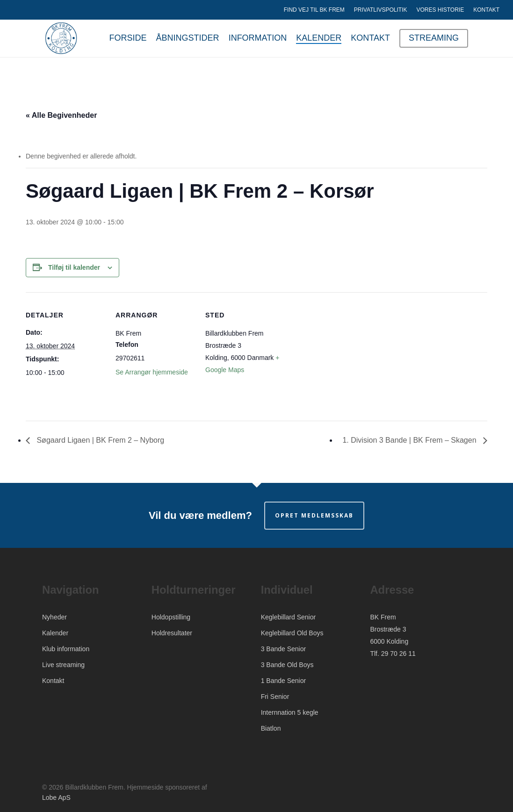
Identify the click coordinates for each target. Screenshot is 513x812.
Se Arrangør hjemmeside (152, 372)
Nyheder (54, 617)
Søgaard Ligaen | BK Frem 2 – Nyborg (99, 440)
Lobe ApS (56, 797)
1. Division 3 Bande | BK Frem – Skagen (410, 440)
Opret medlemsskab (314, 515)
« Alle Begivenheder (61, 115)
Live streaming (63, 664)
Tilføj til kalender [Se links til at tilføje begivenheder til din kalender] (74, 267)
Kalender (55, 633)
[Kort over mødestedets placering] (344, 356)
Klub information (65, 649)
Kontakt (53, 680)
